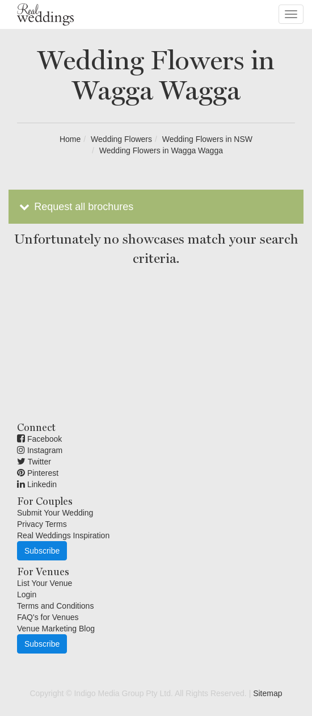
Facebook (39, 438)
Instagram (39, 450)
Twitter (34, 461)
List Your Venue (44, 583)
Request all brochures (75, 206)
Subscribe (42, 550)
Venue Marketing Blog (56, 628)
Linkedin (37, 484)
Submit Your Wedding (55, 512)
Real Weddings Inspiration (63, 535)
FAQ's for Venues (48, 617)
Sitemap (267, 693)
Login (26, 594)
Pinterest (37, 473)
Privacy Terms (42, 524)
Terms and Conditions (55, 605)
